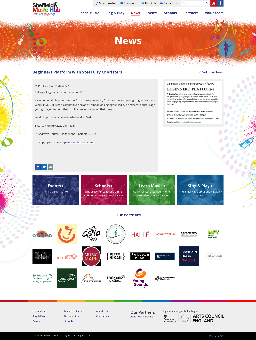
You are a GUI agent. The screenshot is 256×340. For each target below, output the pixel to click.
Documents (131, 3)
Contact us (102, 316)
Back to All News (213, 72)
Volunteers (214, 13)
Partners (190, 13)
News (135, 13)
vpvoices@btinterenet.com (79, 142)
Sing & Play (114, 13)
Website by (216, 336)
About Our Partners (141, 316)
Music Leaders (108, 3)
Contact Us (170, 3)
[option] (193, 102)
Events (152, 13)
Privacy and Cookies (70, 335)
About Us (150, 3)
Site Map (86, 335)
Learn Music (89, 13)
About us (101, 311)
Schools (170, 13)
